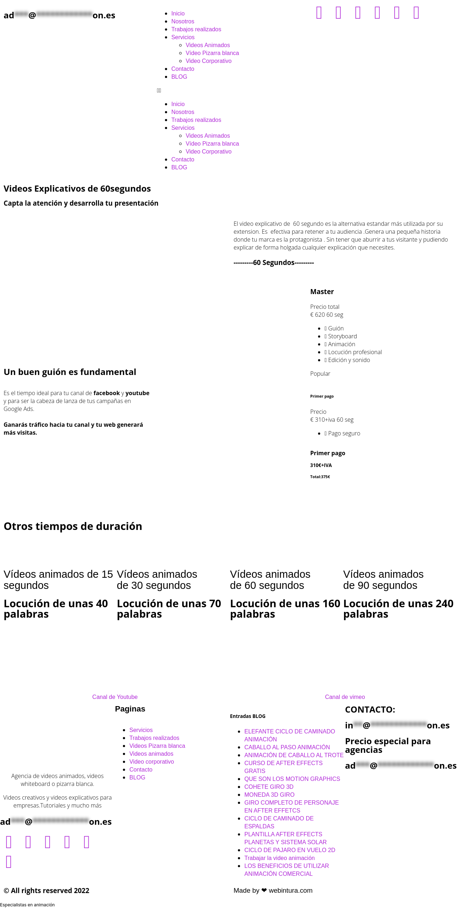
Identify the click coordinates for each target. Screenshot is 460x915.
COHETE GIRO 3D (269, 787)
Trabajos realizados (196, 29)
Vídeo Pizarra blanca (212, 53)
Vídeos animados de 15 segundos (58, 579)
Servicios (183, 37)
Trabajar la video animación (279, 858)
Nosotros (182, 21)
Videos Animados (208, 45)
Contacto (182, 69)
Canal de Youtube (115, 697)
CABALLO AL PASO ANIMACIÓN (287, 747)
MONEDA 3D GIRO (269, 795)
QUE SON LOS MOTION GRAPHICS (292, 779)
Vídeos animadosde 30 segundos (157, 579)
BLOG (179, 77)
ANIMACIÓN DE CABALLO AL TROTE (294, 755)
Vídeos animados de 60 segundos (270, 579)
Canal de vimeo (345, 697)
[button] (230, 90)
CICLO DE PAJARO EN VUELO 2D (289, 850)
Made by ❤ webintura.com (273, 890)
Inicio (178, 13)
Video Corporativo (209, 61)
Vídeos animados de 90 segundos (383, 579)
